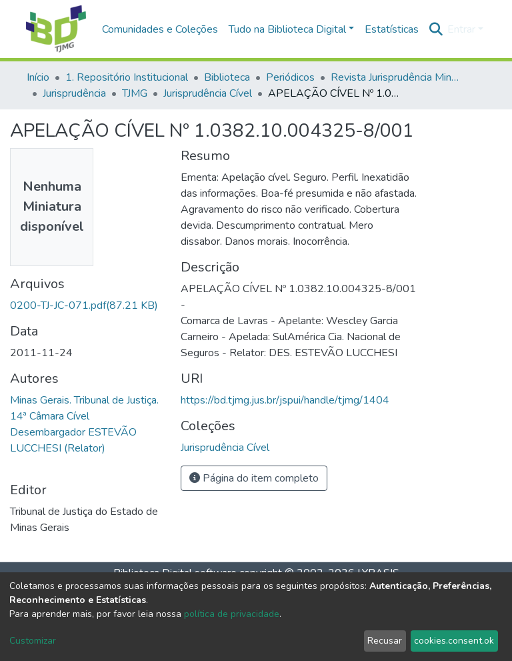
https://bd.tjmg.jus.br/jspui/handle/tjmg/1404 (285, 400)
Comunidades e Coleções (160, 29)
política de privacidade (231, 614)
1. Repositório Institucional (126, 77)
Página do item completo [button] (254, 478)
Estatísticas (392, 29)
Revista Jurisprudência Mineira (397, 77)
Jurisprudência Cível (207, 93)
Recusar (384, 640)
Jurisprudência (74, 93)
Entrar (461, 29)
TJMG (134, 93)
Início (38, 77)
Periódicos (290, 77)
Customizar (32, 640)
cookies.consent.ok (454, 640)
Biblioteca (227, 77)
